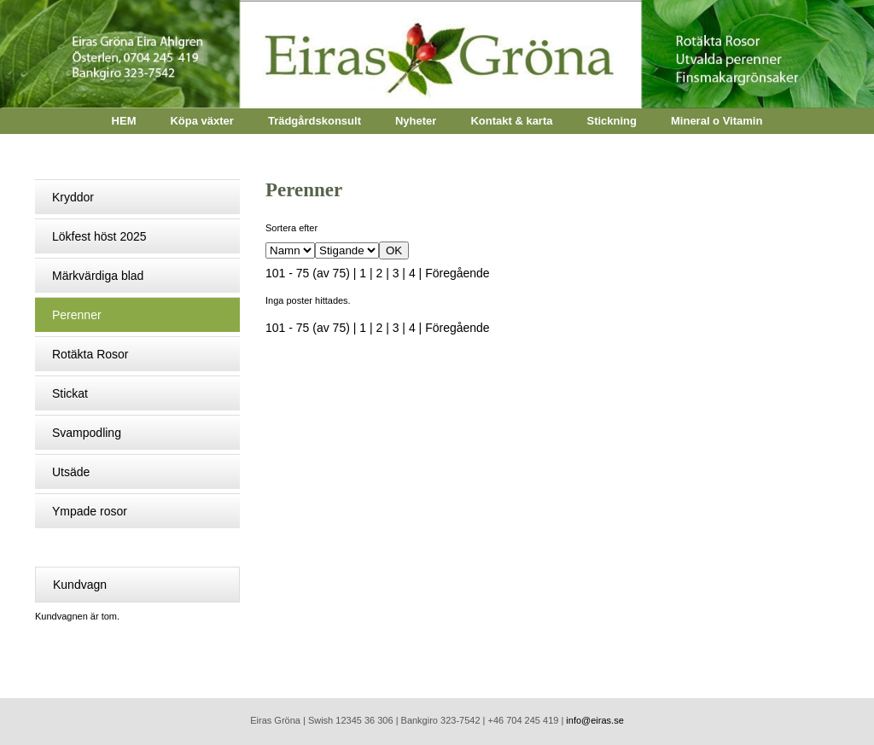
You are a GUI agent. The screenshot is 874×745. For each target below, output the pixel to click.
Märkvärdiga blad (97, 275)
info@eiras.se (594, 720)
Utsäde (71, 472)
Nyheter (415, 120)
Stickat (70, 393)
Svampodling (86, 432)
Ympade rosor (89, 511)
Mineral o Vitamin (716, 120)
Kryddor (73, 197)
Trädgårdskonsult (314, 120)
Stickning (611, 120)
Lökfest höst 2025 (99, 236)
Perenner (77, 315)
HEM (124, 120)
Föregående (457, 273)
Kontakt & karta (511, 120)
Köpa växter (201, 120)
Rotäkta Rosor (90, 354)
